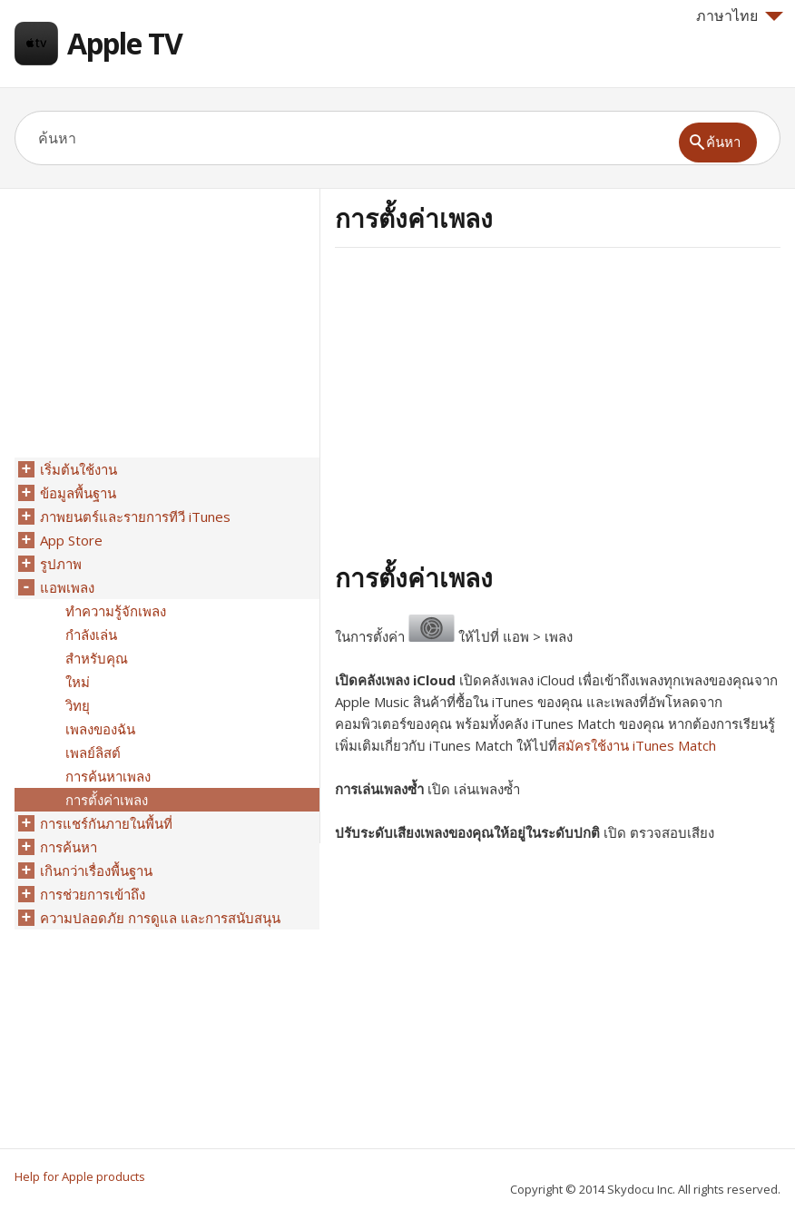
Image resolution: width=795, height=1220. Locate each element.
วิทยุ (77, 705)
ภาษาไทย (739, 15)
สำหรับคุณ (96, 658)
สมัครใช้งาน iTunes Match (636, 745)
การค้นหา (68, 847)
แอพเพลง (67, 587)
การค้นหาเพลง (108, 776)
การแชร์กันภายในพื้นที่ (106, 823)
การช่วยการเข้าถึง (92, 894)
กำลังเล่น (91, 634)
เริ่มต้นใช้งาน (78, 469)
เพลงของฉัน (100, 729)
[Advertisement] (487, 402)
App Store (71, 540)
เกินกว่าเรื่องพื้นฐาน (96, 870)
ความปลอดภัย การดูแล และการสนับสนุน (160, 918)
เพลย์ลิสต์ (93, 752)
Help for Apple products (80, 1176)
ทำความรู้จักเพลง (115, 611)
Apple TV (124, 43)
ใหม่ (77, 682)
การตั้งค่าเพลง (106, 800)
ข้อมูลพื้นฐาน (78, 493)
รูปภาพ (61, 564)
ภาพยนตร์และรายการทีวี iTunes (135, 516)
